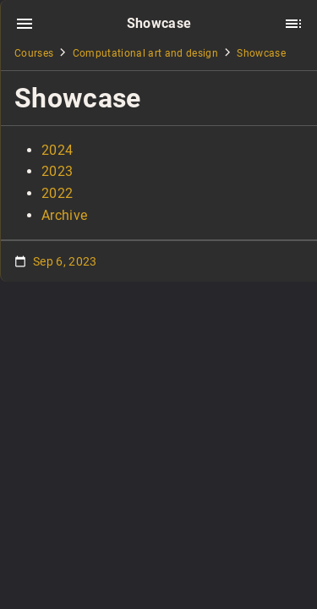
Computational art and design (145, 53)
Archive (64, 215)
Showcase (261, 53)
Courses (33, 53)
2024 (57, 150)
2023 (57, 171)
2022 (57, 193)
